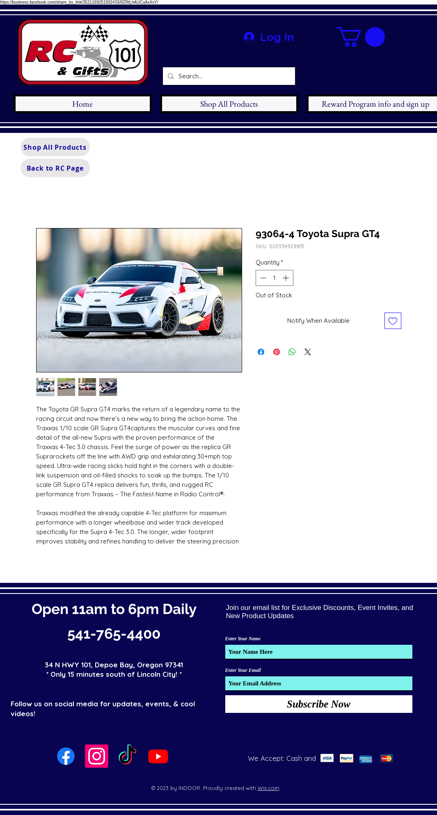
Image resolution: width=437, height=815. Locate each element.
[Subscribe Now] (318, 704)
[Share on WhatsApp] (292, 352)
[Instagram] (96, 756)
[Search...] (228, 76)
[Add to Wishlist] (392, 321)
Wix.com (268, 788)
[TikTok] (127, 756)
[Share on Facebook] (261, 352)
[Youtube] (158, 756)
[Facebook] (66, 756)
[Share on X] (308, 352)
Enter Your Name (243, 638)
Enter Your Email (243, 670)
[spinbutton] (274, 277)
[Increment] (286, 277)
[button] (360, 37)
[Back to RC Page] (55, 168)
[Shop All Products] (55, 147)
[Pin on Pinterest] (276, 352)
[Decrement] (262, 277)
